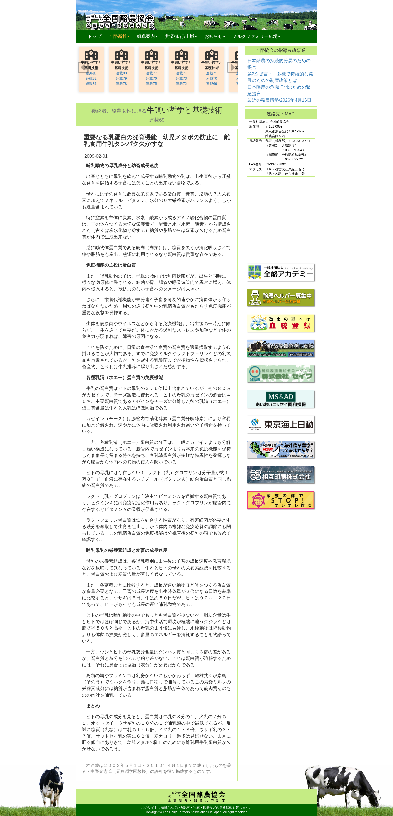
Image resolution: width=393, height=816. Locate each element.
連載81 (91, 84)
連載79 (121, 78)
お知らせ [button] (215, 36)
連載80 (121, 73)
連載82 (91, 78)
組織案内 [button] (147, 36)
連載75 (151, 84)
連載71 (211, 73)
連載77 (151, 73)
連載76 (151, 78)
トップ (94, 36)
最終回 (91, 73)
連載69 (211, 84)
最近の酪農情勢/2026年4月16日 (279, 100)
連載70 (211, 78)
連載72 (181, 84)
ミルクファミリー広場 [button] (256, 36)
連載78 (121, 84)
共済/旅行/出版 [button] (181, 36)
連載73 (181, 78)
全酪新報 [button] (121, 36)
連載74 (181, 73)
